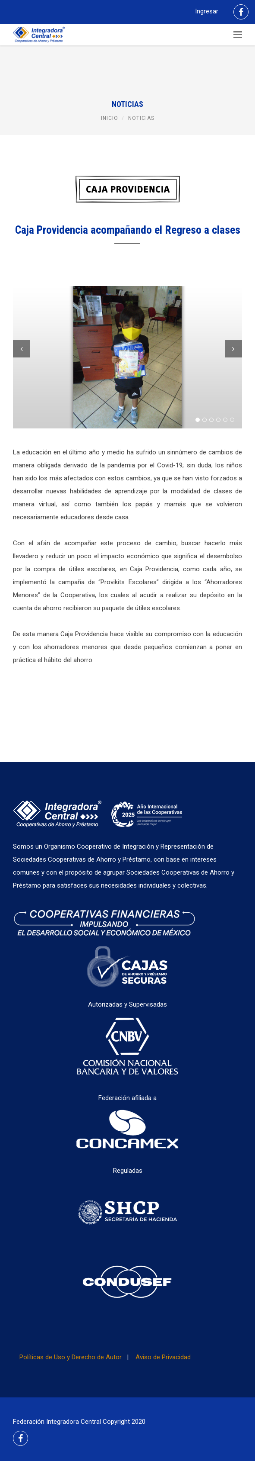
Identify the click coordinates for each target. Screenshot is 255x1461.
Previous (21, 348)
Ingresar (206, 11)
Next (233, 348)
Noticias (141, 118)
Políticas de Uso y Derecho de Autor (70, 1357)
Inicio (109, 118)
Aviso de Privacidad (163, 1357)
